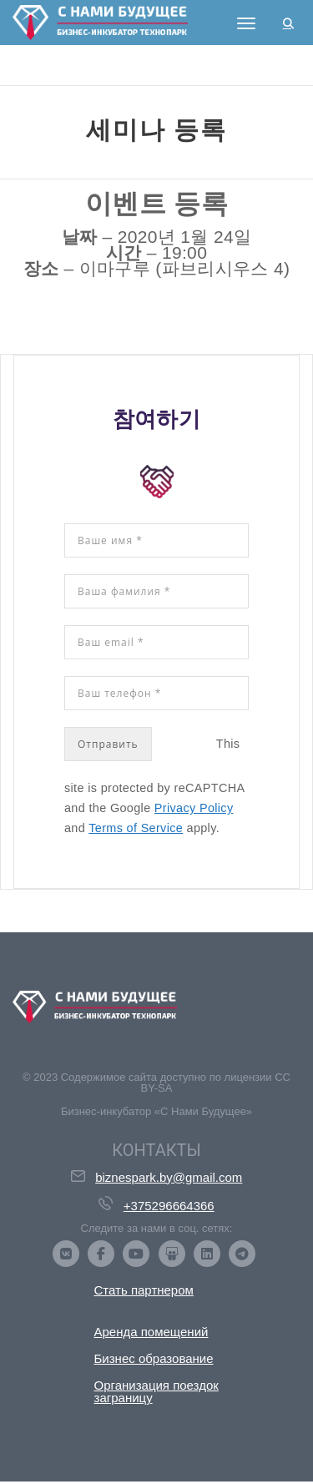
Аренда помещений (151, 1332)
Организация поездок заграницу (156, 1391)
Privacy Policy (194, 808)
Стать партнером (144, 1290)
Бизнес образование (154, 1358)
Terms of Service (135, 828)
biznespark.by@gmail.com (168, 1177)
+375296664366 (169, 1206)
